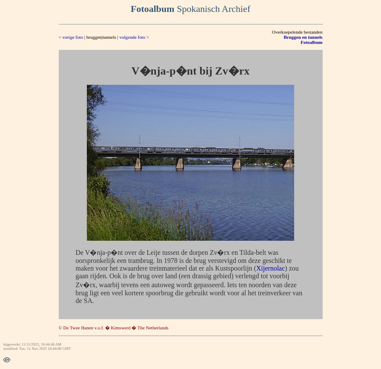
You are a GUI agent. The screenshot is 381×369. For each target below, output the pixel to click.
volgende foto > (134, 37)
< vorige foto (71, 37)
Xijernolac (270, 268)
